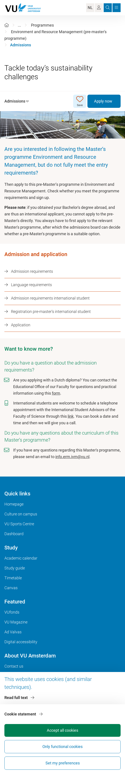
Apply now (103, 101)
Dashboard (14, 533)
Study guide (14, 568)
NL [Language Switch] (90, 7)
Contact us (13, 666)
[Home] (6, 25)
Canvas (11, 587)
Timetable (13, 578)
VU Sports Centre (19, 524)
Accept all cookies (62, 730)
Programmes (42, 25)
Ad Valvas (13, 632)
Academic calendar (20, 558)
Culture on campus (20, 514)
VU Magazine (15, 622)
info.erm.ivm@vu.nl (72, 456)
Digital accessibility (20, 641)
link (71, 416)
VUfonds (11, 612)
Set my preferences (62, 763)
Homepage (14, 504)
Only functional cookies (62, 746)
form (56, 393)
